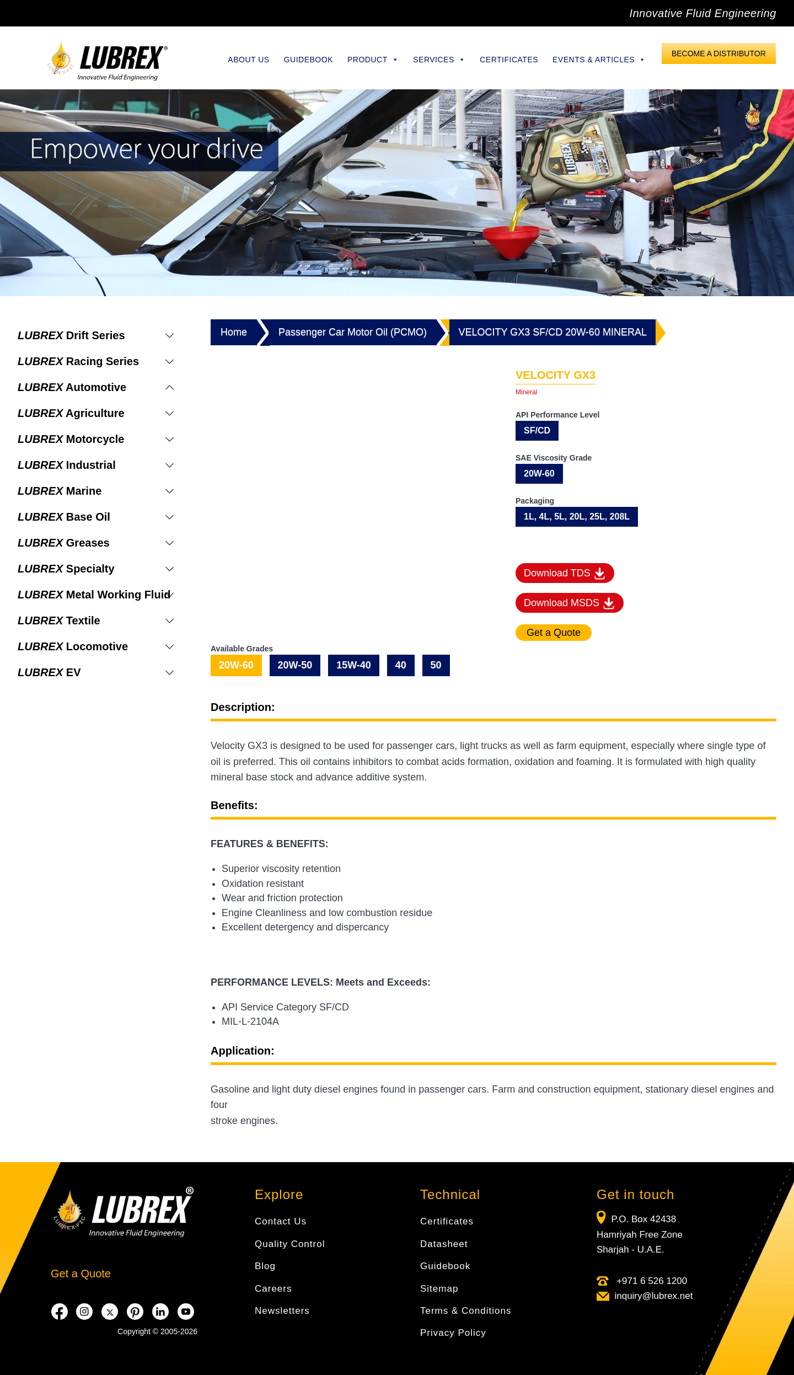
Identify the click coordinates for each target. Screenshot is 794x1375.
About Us (248, 59)
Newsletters (282, 1311)
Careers (273, 1288)
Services (439, 60)
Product (373, 60)
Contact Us (281, 1221)
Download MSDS (569, 603)
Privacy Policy (453, 1333)
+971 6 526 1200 (650, 1281)
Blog (265, 1266)
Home (234, 332)
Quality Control (290, 1244)
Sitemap (439, 1288)
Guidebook (308, 59)
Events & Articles (599, 60)
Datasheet (444, 1244)
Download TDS (565, 573)
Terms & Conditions (465, 1311)
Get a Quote (81, 1273)
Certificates (509, 59)
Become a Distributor (719, 53)
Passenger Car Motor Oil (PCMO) (352, 332)
